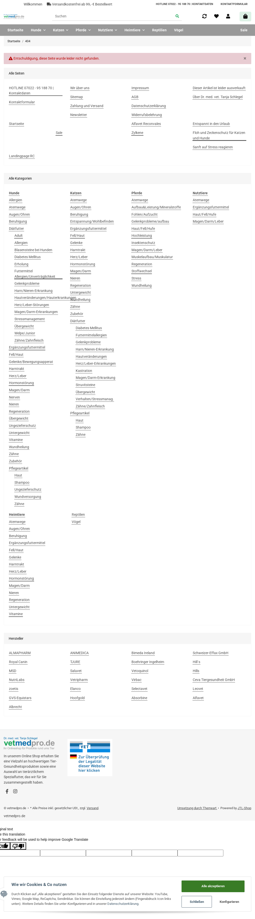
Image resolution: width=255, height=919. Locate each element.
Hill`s (196, 662)
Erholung (21, 264)
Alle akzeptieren (213, 886)
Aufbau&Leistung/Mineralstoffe (156, 207)
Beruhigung (18, 221)
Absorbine (139, 698)
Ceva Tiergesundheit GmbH (214, 680)
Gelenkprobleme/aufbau (150, 221)
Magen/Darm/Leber (146, 250)
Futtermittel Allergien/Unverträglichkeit (34, 273)
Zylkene (137, 133)
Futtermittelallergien (91, 335)
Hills (196, 671)
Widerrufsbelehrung (146, 115)
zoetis (13, 689)
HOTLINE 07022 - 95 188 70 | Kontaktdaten (184, 4)
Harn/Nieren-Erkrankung (33, 291)
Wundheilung (19, 447)
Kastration (84, 371)
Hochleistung (141, 236)
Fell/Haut (16, 355)
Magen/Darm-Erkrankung (95, 378)
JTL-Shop (244, 808)
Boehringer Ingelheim (147, 662)
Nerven (14, 397)
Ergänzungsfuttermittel (27, 347)
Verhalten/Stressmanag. (95, 399)
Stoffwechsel (141, 271)
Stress (136, 278)
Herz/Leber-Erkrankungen (96, 363)
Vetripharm (79, 680)
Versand (92, 808)
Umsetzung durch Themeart (197, 808)
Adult (18, 236)
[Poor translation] (18, 846)
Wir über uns (79, 88)
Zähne (14, 454)
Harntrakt (16, 369)
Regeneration (19, 411)
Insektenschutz (143, 243)
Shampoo (21, 482)
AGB (134, 97)
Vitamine (16, 440)
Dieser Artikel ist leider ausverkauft (219, 88)
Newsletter (78, 115)
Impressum (140, 88)
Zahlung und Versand (86, 106)
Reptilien (78, 515)
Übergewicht (24, 326)
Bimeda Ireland (143, 653)
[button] (228, 16)
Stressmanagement (29, 319)
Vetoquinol (139, 671)
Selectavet (139, 689)
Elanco (75, 689)
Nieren (14, 404)
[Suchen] (112, 16)
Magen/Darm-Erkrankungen (36, 312)
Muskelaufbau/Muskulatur (152, 257)
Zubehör (15, 461)
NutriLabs (16, 680)
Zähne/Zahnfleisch (29, 340)
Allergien (15, 200)
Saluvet (76, 671)
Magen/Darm (19, 390)
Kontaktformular (234, 4)
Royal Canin (18, 662)
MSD (12, 671)
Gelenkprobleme (26, 283)
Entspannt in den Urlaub (211, 124)
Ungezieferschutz (22, 426)
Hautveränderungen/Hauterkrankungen (45, 298)
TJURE (75, 662)
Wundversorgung (27, 497)
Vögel (76, 522)
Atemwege (17, 207)
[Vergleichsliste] (204, 16)
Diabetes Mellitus (27, 257)
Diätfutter (16, 229)
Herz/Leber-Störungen (31, 305)
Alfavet (198, 698)
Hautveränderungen (91, 357)
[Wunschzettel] (216, 16)
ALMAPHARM (20, 653)
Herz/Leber (17, 376)
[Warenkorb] (245, 16)
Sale (244, 30)
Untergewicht (19, 433)
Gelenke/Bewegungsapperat (31, 362)
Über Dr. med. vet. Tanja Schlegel (218, 97)
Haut (18, 475)
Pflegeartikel (18, 468)
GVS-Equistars (20, 698)
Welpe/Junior (24, 333)
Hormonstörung (21, 383)
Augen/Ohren (19, 214)
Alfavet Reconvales (146, 124)
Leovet (198, 689)
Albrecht (15, 707)
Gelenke (76, 243)
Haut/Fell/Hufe (143, 229)
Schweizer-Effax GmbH (210, 653)
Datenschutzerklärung (148, 106)
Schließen (197, 902)
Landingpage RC (22, 156)
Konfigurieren (229, 902)
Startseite (15, 30)
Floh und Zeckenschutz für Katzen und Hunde (219, 135)
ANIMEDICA (79, 653)
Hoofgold (77, 698)
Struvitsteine (85, 385)
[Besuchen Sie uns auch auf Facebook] (7, 792)
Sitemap (76, 97)
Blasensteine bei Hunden (33, 250)
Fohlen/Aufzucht (144, 214)
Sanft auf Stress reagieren (213, 147)
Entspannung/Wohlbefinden (92, 221)
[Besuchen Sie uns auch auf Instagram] (15, 792)
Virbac (136, 680)
